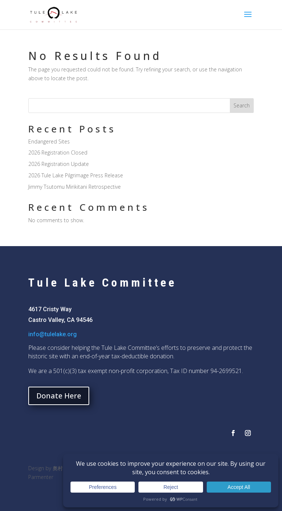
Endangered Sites (49, 141)
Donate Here (58, 396)
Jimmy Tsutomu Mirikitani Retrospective (74, 186)
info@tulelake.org (52, 334)
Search (242, 105)
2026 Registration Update (58, 163)
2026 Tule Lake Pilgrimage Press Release (75, 175)
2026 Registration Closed (57, 152)
